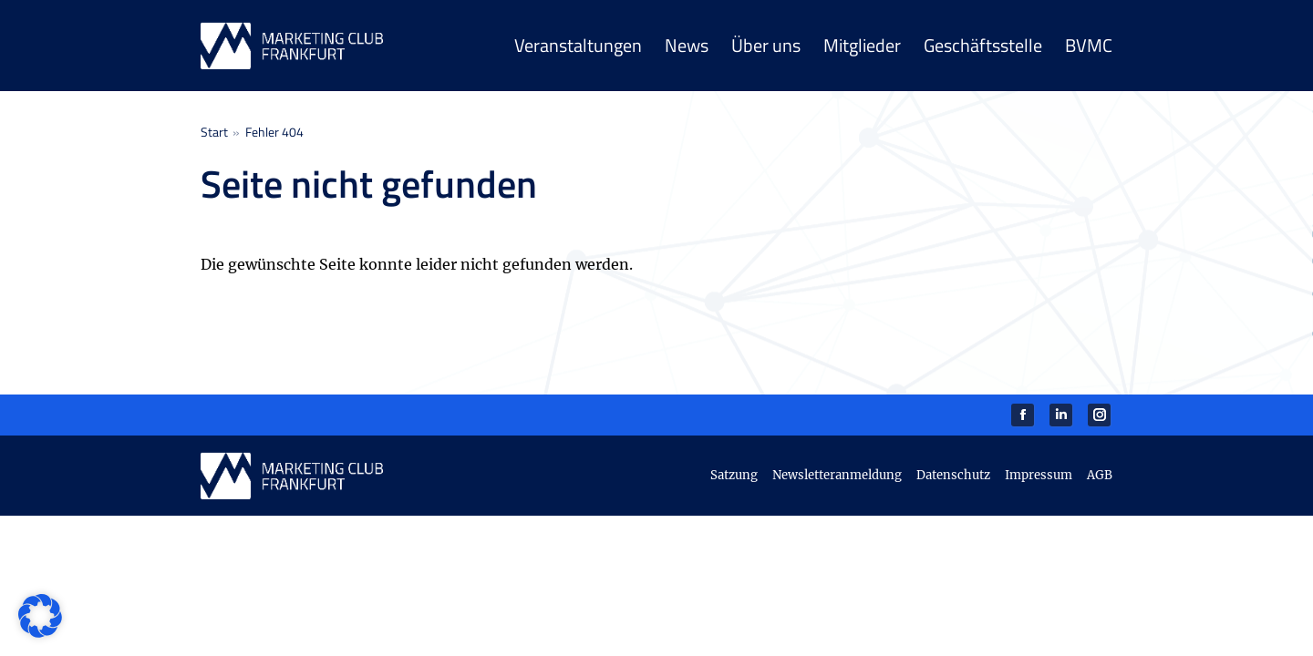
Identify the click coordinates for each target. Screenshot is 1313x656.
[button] (40, 616)
